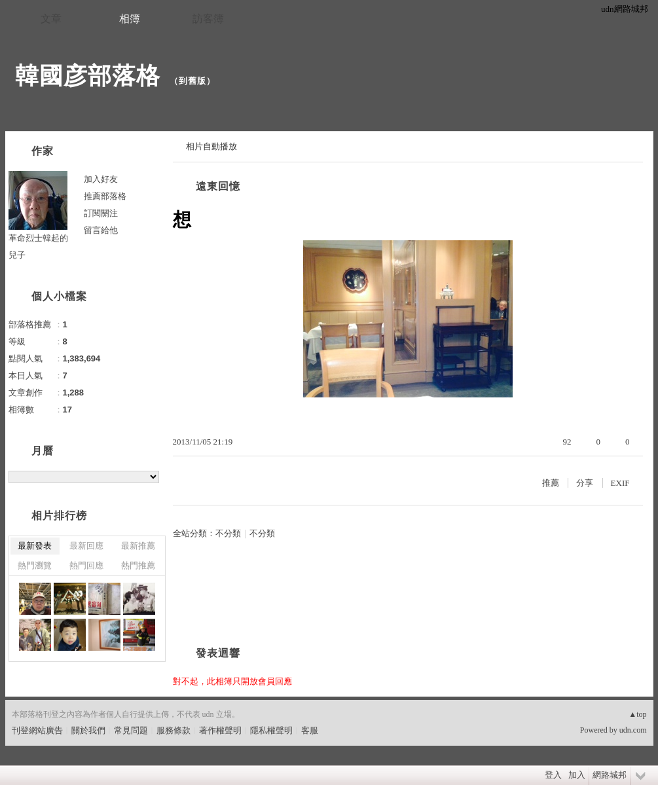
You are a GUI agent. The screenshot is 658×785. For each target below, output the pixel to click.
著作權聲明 (220, 730)
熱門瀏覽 (35, 565)
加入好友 (101, 179)
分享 (584, 483)
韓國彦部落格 (87, 75)
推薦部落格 (105, 196)
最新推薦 (138, 546)
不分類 (228, 533)
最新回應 (86, 546)
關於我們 (88, 730)
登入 (553, 775)
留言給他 (101, 230)
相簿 (129, 18)
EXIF (620, 483)
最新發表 (35, 546)
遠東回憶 (218, 186)
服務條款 (173, 730)
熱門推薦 (138, 565)
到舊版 (192, 81)
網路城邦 (610, 775)
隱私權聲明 (271, 730)
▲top (637, 714)
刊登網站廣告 (37, 730)
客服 (309, 730)
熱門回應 (86, 565)
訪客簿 (208, 18)
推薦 (550, 483)
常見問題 (131, 730)
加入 (576, 775)
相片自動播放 (211, 146)
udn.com (633, 730)
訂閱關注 (101, 213)
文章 (51, 18)
